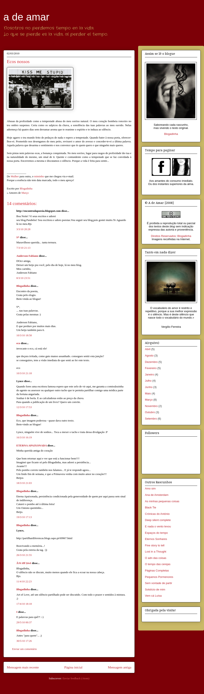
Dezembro (151, 362)
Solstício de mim (155, 589)
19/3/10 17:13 (24, 517)
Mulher (15, 176)
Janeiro (149, 374)
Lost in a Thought (155, 551)
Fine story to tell (154, 545)
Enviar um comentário (24, 649)
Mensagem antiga (119, 667)
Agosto (149, 355)
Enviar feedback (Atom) (75, 678)
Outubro (150, 412)
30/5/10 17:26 (24, 640)
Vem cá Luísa (153, 595)
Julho (148, 380)
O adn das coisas (155, 558)
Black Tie (150, 507)
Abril (147, 349)
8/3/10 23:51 (23, 278)
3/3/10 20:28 (23, 229)
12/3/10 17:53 (24, 407)
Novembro (151, 406)
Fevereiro (151, 368)
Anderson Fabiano (27, 255)
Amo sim (150, 488)
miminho (39, 176)
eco (18, 343)
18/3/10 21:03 (24, 483)
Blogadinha (23, 285)
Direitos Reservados (163, 236)
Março (25, 192)
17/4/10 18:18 (24, 603)
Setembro (151, 418)
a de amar (26, 17)
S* (17, 237)
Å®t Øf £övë (23, 563)
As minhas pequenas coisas (162, 501)
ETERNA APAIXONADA (31, 445)
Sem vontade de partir (158, 583)
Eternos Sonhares (156, 539)
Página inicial (73, 667)
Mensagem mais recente (23, 667)
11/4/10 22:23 (24, 581)
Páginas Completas (157, 570)
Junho (148, 387)
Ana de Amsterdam (157, 494)
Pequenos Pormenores (159, 577)
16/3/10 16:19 (24, 437)
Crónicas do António (157, 513)
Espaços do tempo (156, 532)
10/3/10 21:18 (24, 373)
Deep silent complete (158, 520)
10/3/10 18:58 (24, 335)
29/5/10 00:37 (24, 622)
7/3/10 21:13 (23, 247)
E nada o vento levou (158, 526)
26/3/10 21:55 (24, 555)
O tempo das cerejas (157, 564)
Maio (148, 393)
